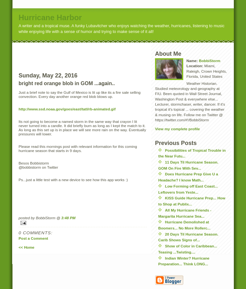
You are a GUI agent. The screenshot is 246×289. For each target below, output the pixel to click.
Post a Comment (33, 238)
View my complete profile (177, 129)
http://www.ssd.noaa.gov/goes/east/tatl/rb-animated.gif (67, 109)
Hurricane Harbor (50, 17)
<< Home (26, 247)
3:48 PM (68, 218)
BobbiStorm (209, 61)
